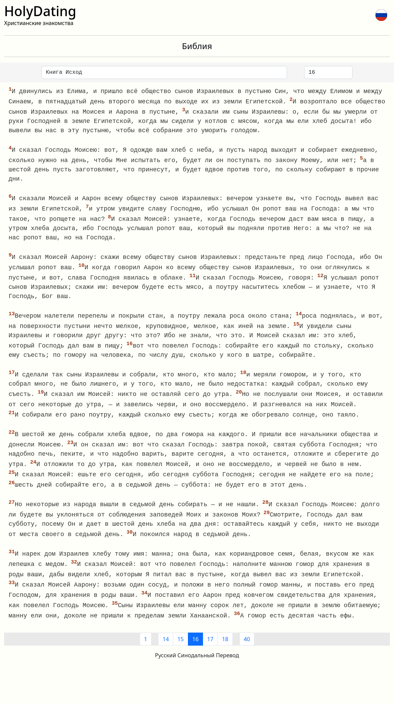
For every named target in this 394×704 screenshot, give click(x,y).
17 (210, 650)
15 (180, 650)
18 (225, 650)
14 (166, 650)
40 (247, 650)
